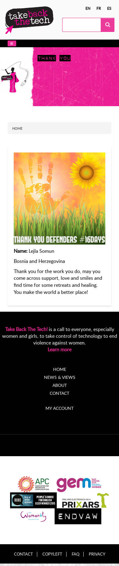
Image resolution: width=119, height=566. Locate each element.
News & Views (59, 377)
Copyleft (52, 554)
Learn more (59, 349)
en (87, 8)
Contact (59, 393)
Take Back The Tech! (26, 329)
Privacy (97, 554)
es (109, 8)
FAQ (75, 554)
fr (98, 8)
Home (17, 128)
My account (59, 408)
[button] (12, 43)
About (59, 385)
